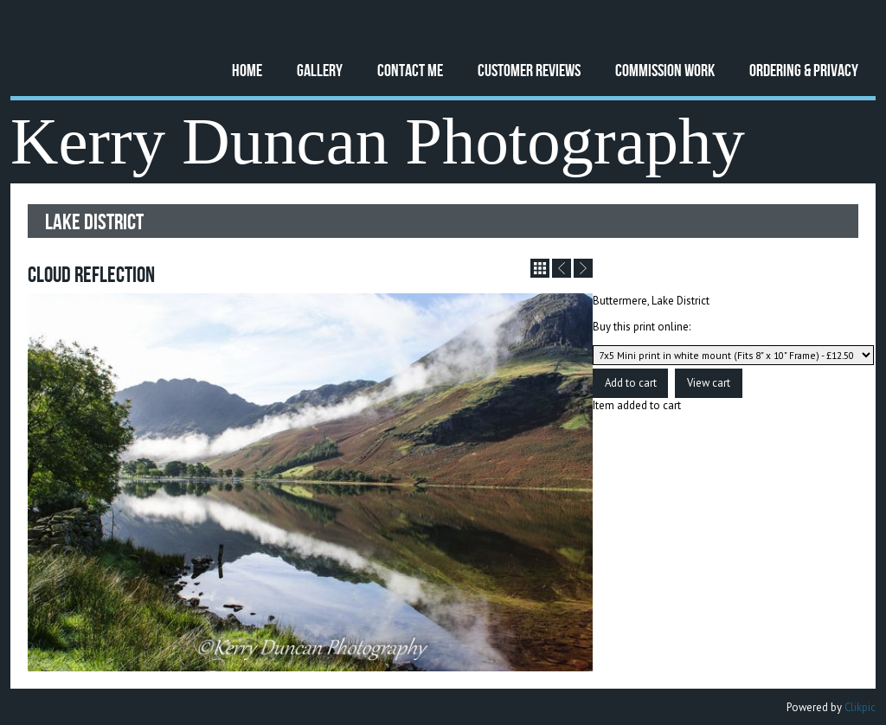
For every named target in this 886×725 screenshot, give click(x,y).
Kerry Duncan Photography (377, 141)
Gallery (320, 70)
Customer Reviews (529, 70)
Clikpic (860, 707)
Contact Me (410, 70)
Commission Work (665, 70)
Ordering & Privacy (803, 70)
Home (247, 70)
